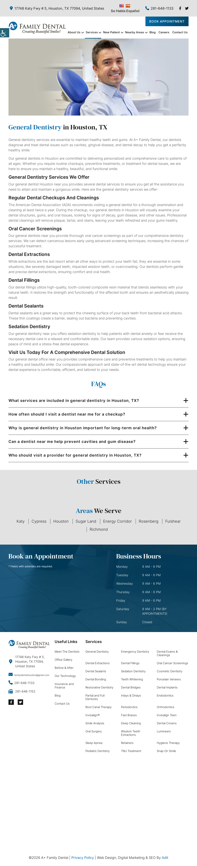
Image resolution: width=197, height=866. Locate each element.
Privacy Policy (82, 858)
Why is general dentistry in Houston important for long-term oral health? (82, 428)
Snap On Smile (166, 751)
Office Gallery (63, 659)
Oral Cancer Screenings (172, 663)
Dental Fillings (130, 663)
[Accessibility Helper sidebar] (4, 32)
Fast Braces (129, 715)
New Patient (111, 32)
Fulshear (173, 521)
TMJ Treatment (131, 751)
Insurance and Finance (64, 685)
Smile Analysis (94, 723)
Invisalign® (92, 715)
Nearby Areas (134, 32)
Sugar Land (86, 521)
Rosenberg (148, 521)
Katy (21, 521)
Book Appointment (167, 21)
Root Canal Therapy (98, 707)
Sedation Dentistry (133, 671)
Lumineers (164, 731)
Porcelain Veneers (169, 679)
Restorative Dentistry (99, 687)
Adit (165, 858)
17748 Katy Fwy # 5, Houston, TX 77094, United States (57, 8)
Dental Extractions (97, 663)
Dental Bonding (95, 679)
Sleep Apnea (93, 743)
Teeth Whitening (132, 679)
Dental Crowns (167, 723)
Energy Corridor (117, 521)
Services (92, 32)
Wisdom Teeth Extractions (130, 733)
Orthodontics (165, 707)
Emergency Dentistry (135, 651)
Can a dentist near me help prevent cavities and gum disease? (72, 441)
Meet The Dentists (67, 651)
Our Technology (65, 676)
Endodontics (165, 695)
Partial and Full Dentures (94, 697)
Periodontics (129, 707)
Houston (61, 521)
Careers (164, 32)
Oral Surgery (93, 731)
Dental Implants (167, 687)
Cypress (39, 521)
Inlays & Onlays (131, 695)
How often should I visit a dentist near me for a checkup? (66, 414)
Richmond (99, 529)
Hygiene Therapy (168, 743)
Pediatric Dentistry (97, 751)
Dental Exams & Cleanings (167, 653)
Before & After (64, 668)
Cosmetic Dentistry (169, 671)
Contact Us (180, 32)
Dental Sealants (95, 671)
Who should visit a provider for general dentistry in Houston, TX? (75, 455)
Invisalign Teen (167, 715)
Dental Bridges (131, 687)
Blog (152, 32)
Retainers (127, 743)
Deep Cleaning (131, 723)
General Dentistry (97, 651)
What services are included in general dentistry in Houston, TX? (73, 400)
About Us (74, 32)
